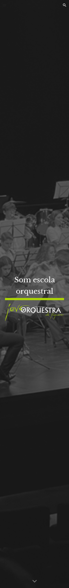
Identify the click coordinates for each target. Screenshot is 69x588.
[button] (4, 5)
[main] (34, 287)
